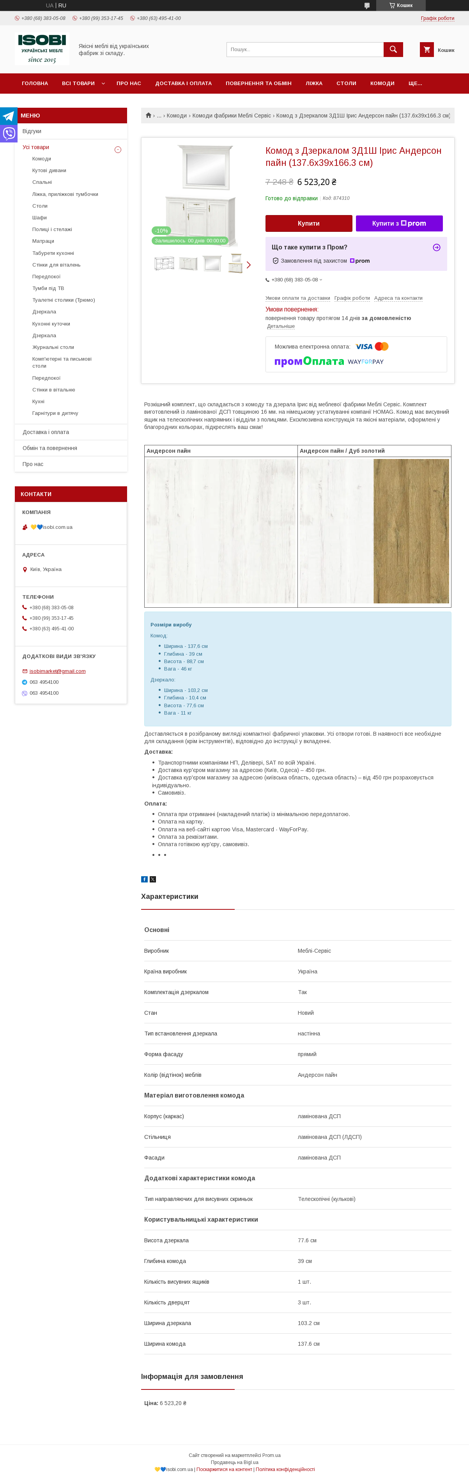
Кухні (38, 401)
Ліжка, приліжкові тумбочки (65, 194)
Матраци (43, 241)
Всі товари (78, 83)
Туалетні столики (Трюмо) (63, 300)
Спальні (42, 182)
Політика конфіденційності (285, 1469)
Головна (35, 83)
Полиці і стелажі (52, 229)
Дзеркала (44, 312)
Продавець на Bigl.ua (234, 1462)
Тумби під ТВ (48, 288)
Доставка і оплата (183, 83)
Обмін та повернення (50, 448)
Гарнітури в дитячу (55, 413)
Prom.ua (271, 1455)
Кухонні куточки (51, 324)
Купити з (399, 223)
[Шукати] (393, 49)
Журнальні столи (53, 347)
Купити (309, 223)
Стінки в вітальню (53, 390)
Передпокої (46, 276)
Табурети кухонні (53, 253)
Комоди (382, 83)
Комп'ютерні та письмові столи (62, 362)
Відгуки (32, 131)
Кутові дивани (49, 170)
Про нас (129, 83)
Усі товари (36, 147)
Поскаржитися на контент (224, 1469)
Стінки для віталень (56, 265)
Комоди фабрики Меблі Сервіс (232, 115)
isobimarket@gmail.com (58, 671)
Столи (346, 83)
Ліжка (314, 83)
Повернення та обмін (259, 83)
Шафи (39, 218)
